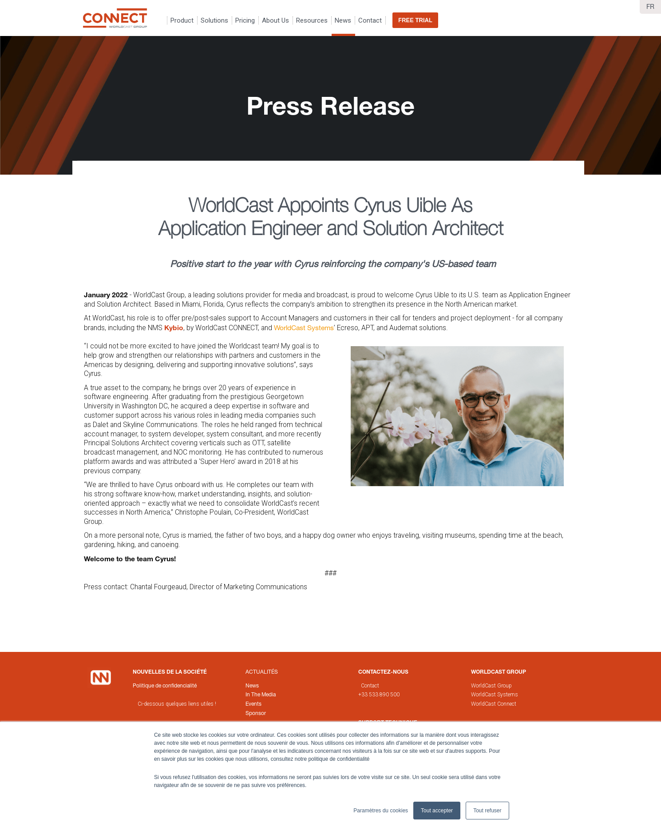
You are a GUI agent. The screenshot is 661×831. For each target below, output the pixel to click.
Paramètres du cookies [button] (380, 810)
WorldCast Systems (304, 328)
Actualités (261, 671)
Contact (370, 686)
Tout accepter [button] (437, 810)
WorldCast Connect (493, 704)
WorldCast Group (491, 686)
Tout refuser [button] (487, 810)
